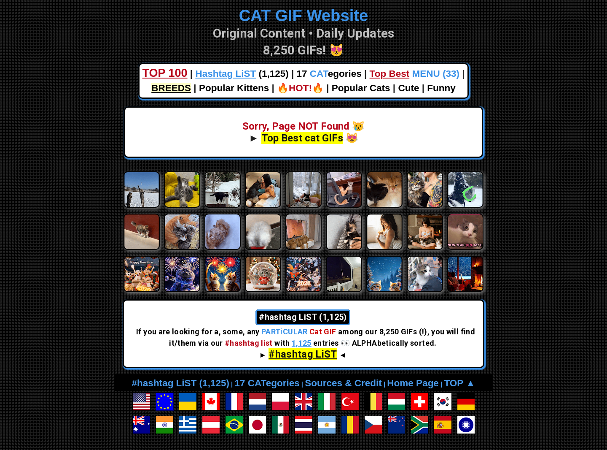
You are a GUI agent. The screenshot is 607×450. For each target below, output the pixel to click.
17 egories (329, 73)
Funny (441, 88)
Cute (408, 88)
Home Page (413, 383)
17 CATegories (266, 383)
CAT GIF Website (303, 15)
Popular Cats (361, 88)
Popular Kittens (234, 88)
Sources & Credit (343, 383)
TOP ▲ (459, 383)
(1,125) (241, 73)
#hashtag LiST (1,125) (180, 383)
